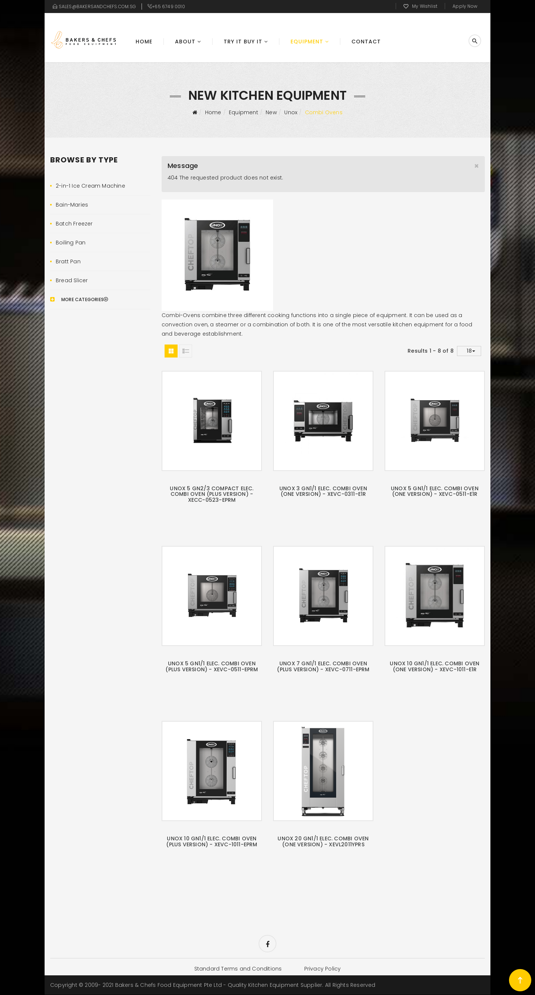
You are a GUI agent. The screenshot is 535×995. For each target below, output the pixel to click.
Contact (366, 41)
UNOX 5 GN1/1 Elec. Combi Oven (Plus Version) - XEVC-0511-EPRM (211, 666)
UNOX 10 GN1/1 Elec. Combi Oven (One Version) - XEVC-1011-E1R (434, 666)
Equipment (307, 41)
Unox (290, 112)
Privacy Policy (322, 969)
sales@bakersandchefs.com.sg (97, 6)
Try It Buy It (243, 41)
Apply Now (465, 6)
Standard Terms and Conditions (238, 969)
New (271, 112)
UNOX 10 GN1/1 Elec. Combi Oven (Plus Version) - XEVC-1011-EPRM (211, 841)
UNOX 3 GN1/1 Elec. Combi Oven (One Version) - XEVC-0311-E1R (323, 491)
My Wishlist (424, 6)
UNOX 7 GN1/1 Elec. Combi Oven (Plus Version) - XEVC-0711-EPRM (323, 666)
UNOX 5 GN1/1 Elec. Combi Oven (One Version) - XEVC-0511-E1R (435, 491)
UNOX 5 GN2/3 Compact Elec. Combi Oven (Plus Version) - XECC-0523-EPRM (211, 494)
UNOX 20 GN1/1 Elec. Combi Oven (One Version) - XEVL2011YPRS (323, 841)
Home (144, 41)
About (185, 41)
